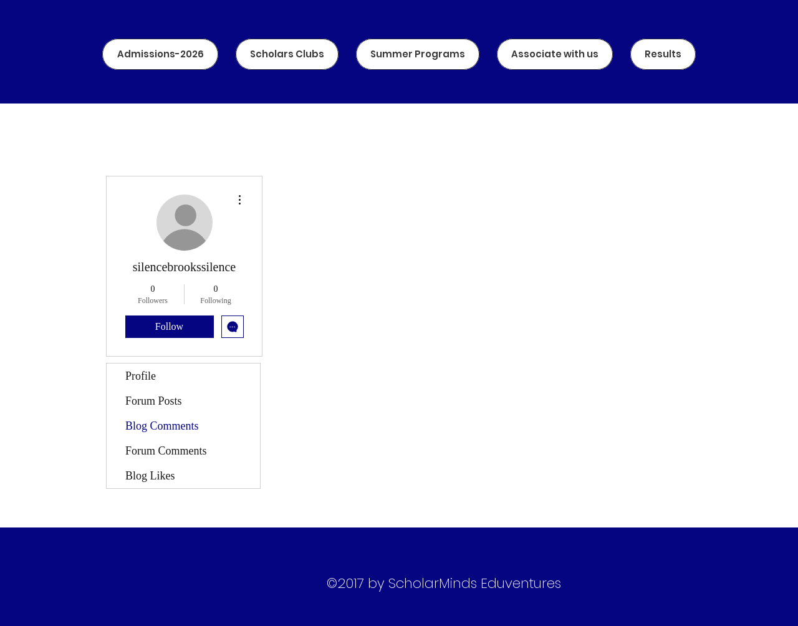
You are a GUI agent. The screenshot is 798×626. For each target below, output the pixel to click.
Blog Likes (150, 476)
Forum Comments (166, 451)
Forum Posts (153, 401)
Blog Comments (162, 426)
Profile (140, 376)
